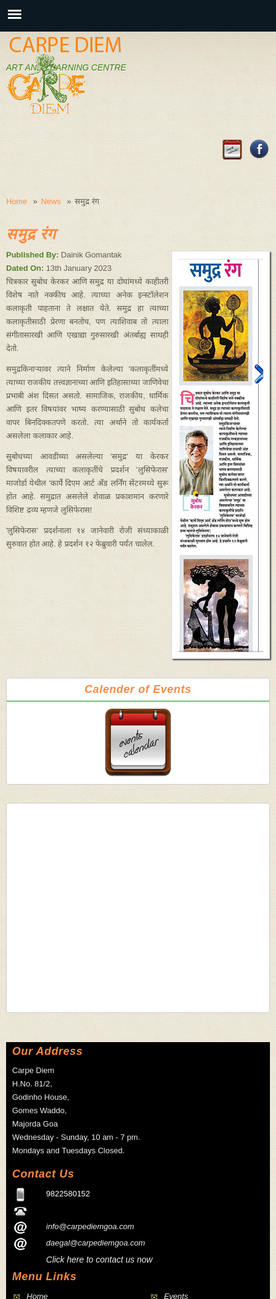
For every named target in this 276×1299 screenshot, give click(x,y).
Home (16, 201)
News (51, 201)
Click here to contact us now (99, 1259)
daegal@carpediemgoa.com (95, 1242)
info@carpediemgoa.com (90, 1226)
